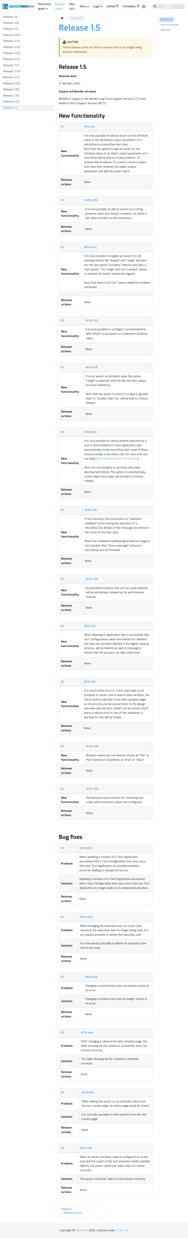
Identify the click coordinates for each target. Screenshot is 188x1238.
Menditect (81, 1230)
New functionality (169, 24)
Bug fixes (165, 29)
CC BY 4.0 (122, 1230)
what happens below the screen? (117, 458)
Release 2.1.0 (11, 77)
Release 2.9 (10, 29)
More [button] (83, 6)
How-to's (72, 6)
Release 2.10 (11, 23)
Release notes (60, 6)
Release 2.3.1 (11, 65)
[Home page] (62, 18)
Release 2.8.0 (11, 35)
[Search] (168, 6)
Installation (27, 6)
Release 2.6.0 (11, 47)
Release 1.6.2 (11, 101)
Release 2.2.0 (11, 71)
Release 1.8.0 (11, 89)
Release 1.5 (10, 107)
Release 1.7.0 (11, 95)
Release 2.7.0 (11, 41)
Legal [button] (96, 6)
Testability (130, 6)
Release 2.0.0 (11, 83)
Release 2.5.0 (11, 53)
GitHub (112, 6)
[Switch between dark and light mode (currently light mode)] (144, 6)
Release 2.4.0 (11, 59)
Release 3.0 (10, 17)
